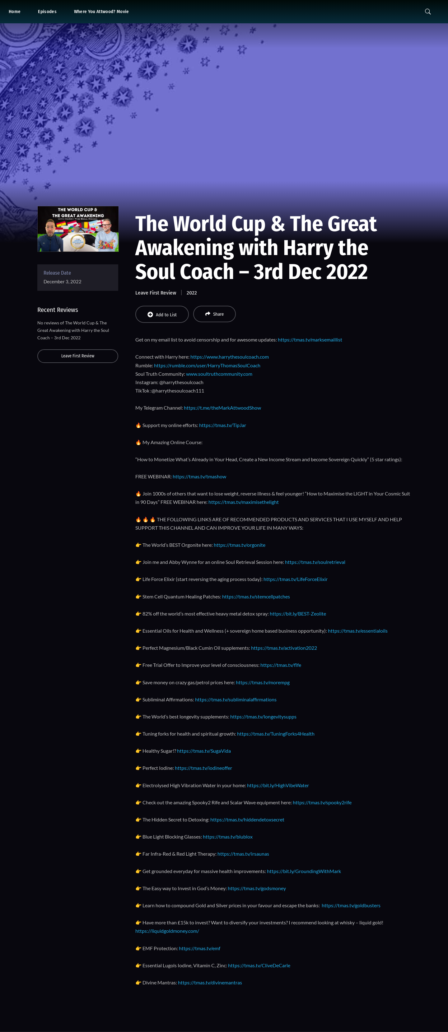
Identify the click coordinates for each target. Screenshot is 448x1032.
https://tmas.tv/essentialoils (358, 631)
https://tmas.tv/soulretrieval (315, 562)
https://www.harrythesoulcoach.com (229, 357)
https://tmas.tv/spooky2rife (322, 802)
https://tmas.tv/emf (199, 948)
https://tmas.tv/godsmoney (257, 888)
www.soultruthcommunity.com (219, 374)
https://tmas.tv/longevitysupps (263, 716)
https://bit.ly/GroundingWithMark (304, 871)
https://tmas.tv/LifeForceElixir (296, 579)
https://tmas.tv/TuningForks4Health (276, 734)
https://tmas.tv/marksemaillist (310, 339)
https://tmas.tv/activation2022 (284, 648)
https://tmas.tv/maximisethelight (243, 502)
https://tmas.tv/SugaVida (204, 751)
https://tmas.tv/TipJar (222, 425)
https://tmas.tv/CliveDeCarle (259, 965)
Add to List (162, 315)
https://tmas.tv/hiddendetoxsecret (247, 819)
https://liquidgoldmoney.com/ (167, 931)
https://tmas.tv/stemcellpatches (256, 596)
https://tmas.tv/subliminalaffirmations (236, 699)
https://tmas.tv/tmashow (199, 476)
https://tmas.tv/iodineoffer (203, 768)
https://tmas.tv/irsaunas (243, 854)
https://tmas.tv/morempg (263, 682)
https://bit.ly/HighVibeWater (278, 785)
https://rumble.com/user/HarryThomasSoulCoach (207, 365)
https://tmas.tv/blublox (228, 836)
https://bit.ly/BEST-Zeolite (298, 613)
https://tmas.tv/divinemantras (210, 982)
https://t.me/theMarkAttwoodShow (222, 408)
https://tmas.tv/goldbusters (351, 905)
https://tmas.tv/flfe (280, 665)
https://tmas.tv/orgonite (239, 545)
